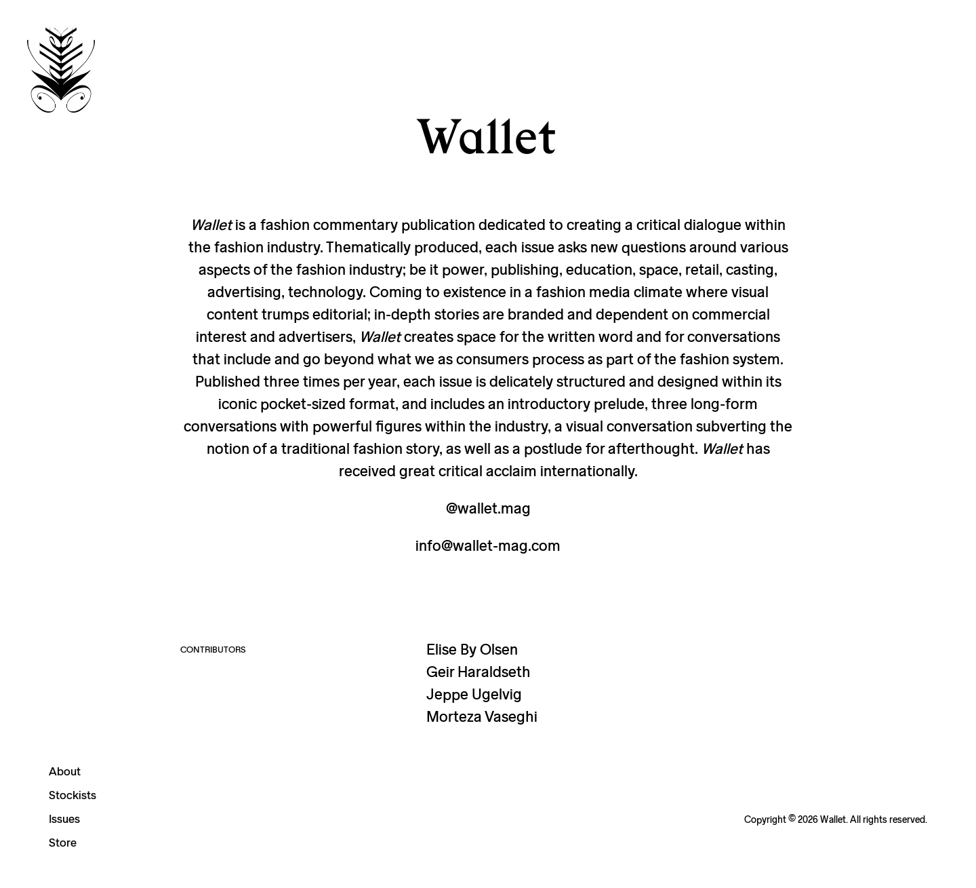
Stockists (72, 794)
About (65, 770)
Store (63, 842)
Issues (64, 818)
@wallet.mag (488, 508)
